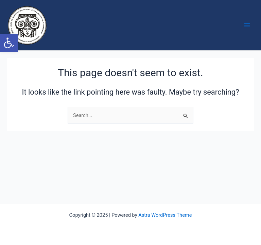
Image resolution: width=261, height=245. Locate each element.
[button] (9, 43)
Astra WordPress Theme (165, 215)
